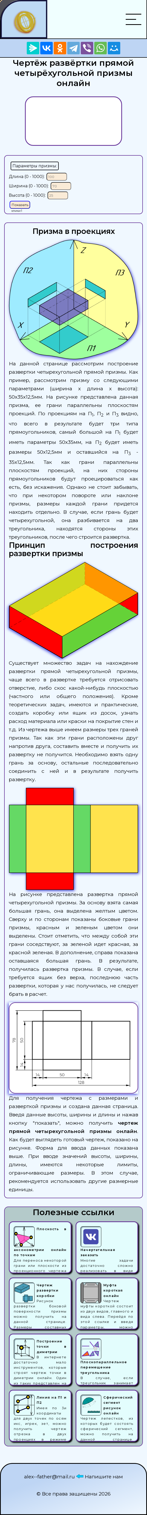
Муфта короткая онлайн (113, 1290)
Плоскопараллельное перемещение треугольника (104, 1367)
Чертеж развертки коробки (47, 1290)
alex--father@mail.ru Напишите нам (73, 1476)
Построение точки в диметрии (51, 1346)
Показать (19, 206)
